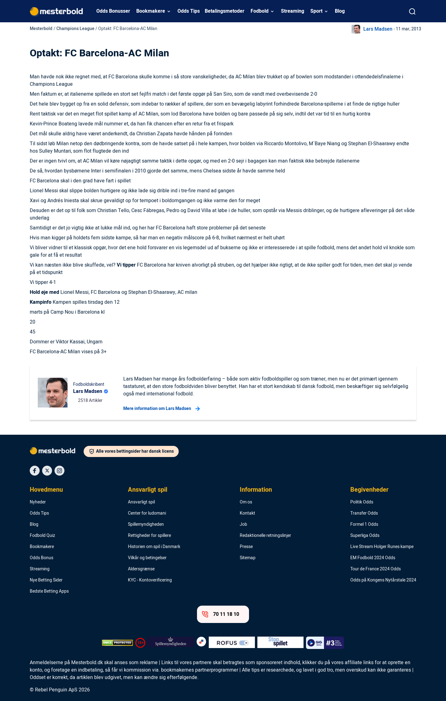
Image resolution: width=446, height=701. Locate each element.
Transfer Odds (364, 513)
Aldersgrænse (141, 569)
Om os (246, 502)
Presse (246, 547)
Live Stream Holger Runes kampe (381, 547)
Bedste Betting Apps (49, 591)
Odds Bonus (41, 558)
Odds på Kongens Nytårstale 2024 (383, 580)
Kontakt (247, 513)
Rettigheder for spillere (149, 536)
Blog (340, 11)
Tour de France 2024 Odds (375, 569)
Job (243, 524)
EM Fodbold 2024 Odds (372, 558)
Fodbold (260, 11)
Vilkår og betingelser (147, 558)
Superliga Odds (364, 536)
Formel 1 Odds (364, 524)
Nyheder (38, 502)
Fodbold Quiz (42, 536)
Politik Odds (361, 502)
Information (256, 489)
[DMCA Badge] (117, 643)
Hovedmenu (46, 489)
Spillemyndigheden (146, 524)
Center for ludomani (147, 513)
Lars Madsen (377, 29)
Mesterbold (41, 28)
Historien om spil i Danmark (154, 547)
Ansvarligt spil (147, 489)
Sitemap (248, 558)
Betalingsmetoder (224, 11)
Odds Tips (188, 11)
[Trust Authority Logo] (171, 643)
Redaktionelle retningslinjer (265, 536)
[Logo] (57, 452)
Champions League (75, 28)
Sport (316, 11)
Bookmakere (150, 11)
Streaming (292, 11)
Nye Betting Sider (46, 580)
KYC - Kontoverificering (150, 580)
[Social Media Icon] (35, 471)
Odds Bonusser (113, 11)
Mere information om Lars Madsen (161, 408)
